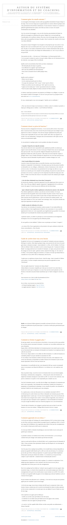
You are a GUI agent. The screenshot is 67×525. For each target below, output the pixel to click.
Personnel (47, 232)
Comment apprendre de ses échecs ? (33, 418)
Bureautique (39, 120)
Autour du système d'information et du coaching (33, 9)
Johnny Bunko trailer (26, 279)
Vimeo (39, 279)
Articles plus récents (26, 516)
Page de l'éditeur (40, 285)
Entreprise (30, 232)
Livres (37, 333)
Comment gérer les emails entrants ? (33, 19)
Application (30, 120)
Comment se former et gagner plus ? (33, 340)
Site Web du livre (40, 287)
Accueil (43, 516)
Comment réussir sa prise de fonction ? (34, 126)
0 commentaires (54, 118)
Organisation (39, 232)
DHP (35, 279)
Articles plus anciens (60, 516)
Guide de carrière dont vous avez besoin (34, 239)
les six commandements (34, 96)
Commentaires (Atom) (33, 520)
